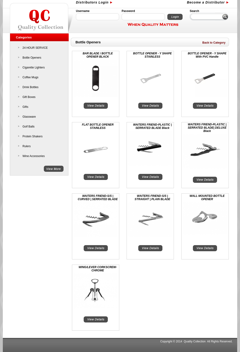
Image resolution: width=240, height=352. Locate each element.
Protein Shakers (32, 136)
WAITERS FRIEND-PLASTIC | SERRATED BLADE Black (152, 126)
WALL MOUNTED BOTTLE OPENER (207, 197)
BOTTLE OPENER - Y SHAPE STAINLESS (152, 55)
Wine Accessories (33, 156)
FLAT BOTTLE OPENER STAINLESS (97, 126)
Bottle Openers (31, 57)
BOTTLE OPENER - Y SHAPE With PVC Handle (207, 55)
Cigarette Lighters (33, 67)
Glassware (29, 116)
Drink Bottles (30, 87)
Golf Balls (28, 126)
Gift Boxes (28, 97)
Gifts (25, 107)
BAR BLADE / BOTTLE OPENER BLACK (98, 55)
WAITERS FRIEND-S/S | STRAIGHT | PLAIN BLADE (152, 197)
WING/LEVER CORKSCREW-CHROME (98, 269)
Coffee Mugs (30, 77)
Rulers (26, 146)
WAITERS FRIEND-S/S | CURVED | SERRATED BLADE (98, 197)
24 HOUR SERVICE (35, 47)
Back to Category (213, 42)
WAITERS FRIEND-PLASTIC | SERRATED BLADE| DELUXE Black (207, 128)
